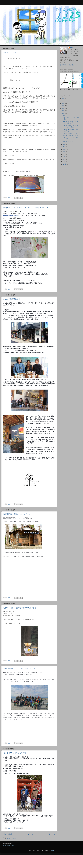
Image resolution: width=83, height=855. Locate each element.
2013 (63, 98)
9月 (64, 161)
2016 (63, 106)
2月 (64, 144)
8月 (64, 159)
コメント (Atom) (11, 838)
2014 (63, 101)
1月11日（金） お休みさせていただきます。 (20, 608)
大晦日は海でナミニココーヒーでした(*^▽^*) (20, 668)
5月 (64, 152)
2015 (63, 103)
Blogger (53, 850)
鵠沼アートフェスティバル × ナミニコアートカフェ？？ (25, 208)
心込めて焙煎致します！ (12, 299)
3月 (64, 147)
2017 (63, 108)
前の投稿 (51, 834)
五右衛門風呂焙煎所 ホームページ (16, 514)
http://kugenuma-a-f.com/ (11, 215)
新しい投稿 (7, 834)
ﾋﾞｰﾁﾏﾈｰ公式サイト (8, 845)
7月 (64, 156)
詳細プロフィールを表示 (67, 65)
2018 (63, 111)
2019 (63, 113)
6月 (64, 154)
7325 (71, 47)
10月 (64, 164)
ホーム (30, 834)
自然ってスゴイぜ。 (10, 52)
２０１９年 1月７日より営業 (14, 753)
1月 (64, 115)
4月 (64, 149)
